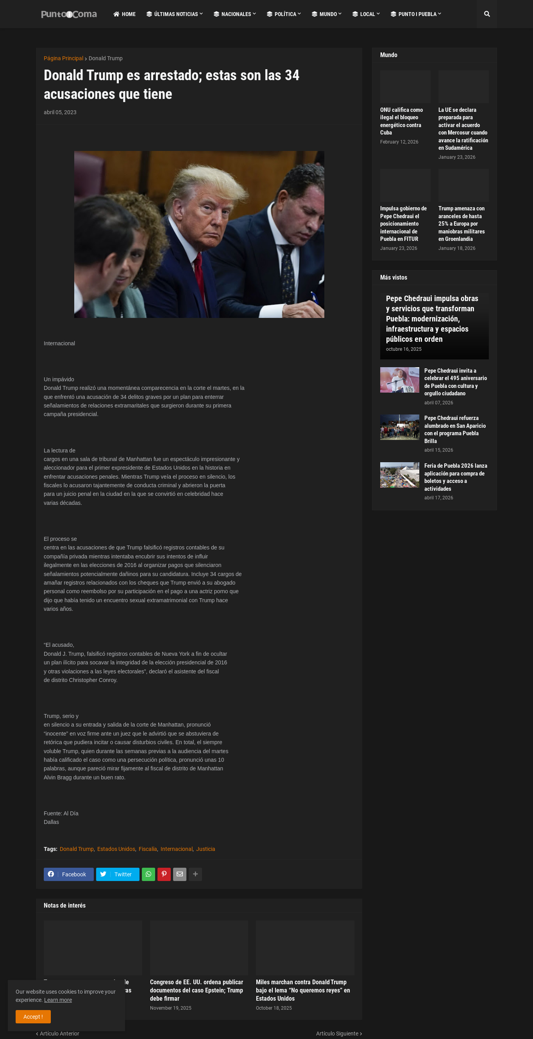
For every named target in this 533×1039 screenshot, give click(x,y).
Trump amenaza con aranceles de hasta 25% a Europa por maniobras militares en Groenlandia (461, 223)
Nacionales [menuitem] (232, 14)
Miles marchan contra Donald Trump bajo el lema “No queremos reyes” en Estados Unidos (303, 990)
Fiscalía (148, 849)
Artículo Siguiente (337, 1033)
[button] (487, 14)
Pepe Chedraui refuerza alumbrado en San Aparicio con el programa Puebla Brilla (455, 430)
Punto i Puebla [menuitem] (413, 14)
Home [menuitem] (124, 14)
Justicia (205, 849)
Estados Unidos (116, 849)
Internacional (177, 849)
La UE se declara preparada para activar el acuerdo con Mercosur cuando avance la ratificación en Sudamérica (463, 129)
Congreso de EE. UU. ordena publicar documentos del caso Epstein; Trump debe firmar (196, 990)
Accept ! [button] (33, 1017)
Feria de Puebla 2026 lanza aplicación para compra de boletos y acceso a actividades (455, 477)
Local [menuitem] (363, 14)
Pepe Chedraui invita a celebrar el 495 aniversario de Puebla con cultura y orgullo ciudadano (455, 382)
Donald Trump (106, 58)
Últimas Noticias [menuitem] (172, 14)
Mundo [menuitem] (324, 14)
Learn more (58, 1000)
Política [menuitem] (281, 14)
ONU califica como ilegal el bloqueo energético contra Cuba (401, 121)
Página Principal (63, 58)
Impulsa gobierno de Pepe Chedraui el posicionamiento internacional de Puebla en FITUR (403, 223)
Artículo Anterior (59, 1033)
